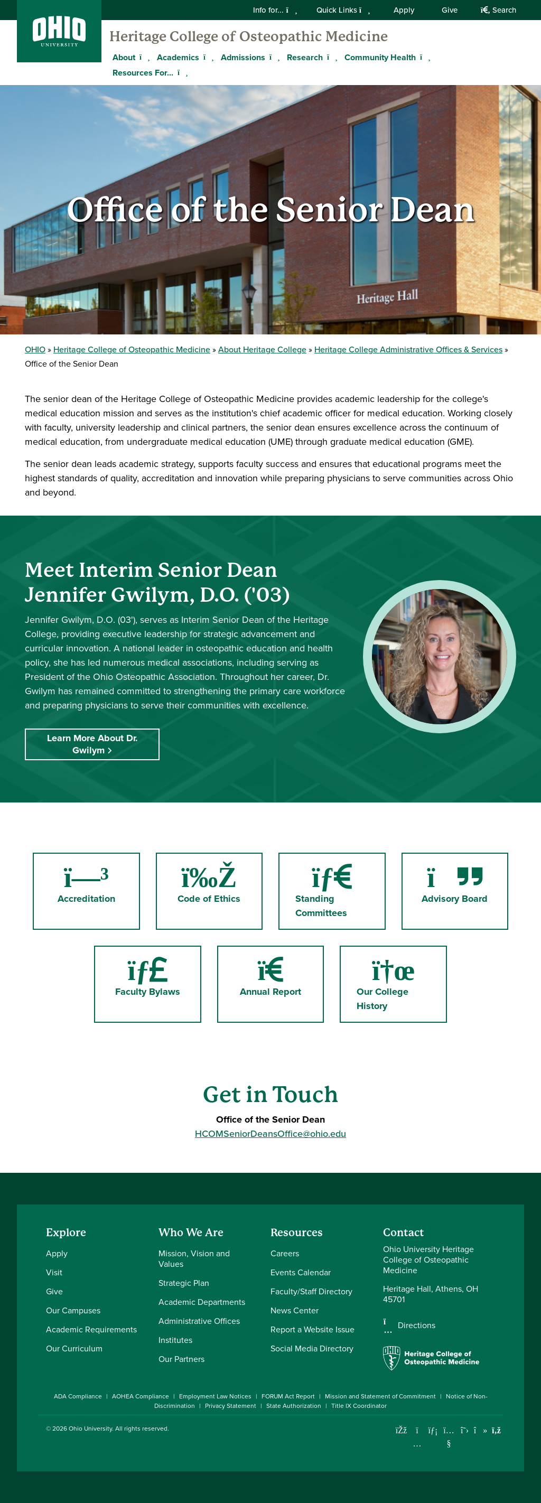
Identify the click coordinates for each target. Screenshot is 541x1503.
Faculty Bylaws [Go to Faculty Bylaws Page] (147, 976)
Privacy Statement (230, 1406)
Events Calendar (300, 1272)
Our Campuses (73, 1310)
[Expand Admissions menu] (273, 57)
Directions (416, 1325)
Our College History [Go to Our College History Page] (395, 984)
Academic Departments (201, 1302)
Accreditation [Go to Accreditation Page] (99, 883)
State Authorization (293, 1406)
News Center (294, 1310)
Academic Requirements (91, 1329)
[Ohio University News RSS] (496, 1430)
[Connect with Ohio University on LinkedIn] (433, 1430)
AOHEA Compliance (140, 1396)
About (124, 57)
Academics (178, 57)
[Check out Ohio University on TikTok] (480, 1430)
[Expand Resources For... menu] (181, 72)
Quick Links (343, 10)
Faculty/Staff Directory (311, 1291)
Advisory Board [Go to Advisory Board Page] (465, 883)
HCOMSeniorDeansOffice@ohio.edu (270, 1134)
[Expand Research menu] (331, 57)
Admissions (243, 57)
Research (305, 57)
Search (498, 10)
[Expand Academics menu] (207, 57)
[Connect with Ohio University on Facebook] (401, 1430)
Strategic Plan (183, 1283)
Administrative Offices (199, 1321)
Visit (54, 1272)
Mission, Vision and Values (194, 1258)
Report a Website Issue (312, 1329)
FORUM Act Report (288, 1396)
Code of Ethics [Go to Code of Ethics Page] (220, 883)
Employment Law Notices (215, 1396)
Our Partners (181, 1359)
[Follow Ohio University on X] (464, 1430)
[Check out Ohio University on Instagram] (417, 1443)
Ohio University (90, 1428)
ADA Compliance (78, 1396)
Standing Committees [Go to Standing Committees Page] (325, 891)
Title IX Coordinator (359, 1406)
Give (450, 10)
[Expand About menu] (143, 57)
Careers (284, 1253)
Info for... (275, 10)
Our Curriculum (74, 1348)
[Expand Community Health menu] (424, 57)
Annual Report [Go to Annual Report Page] (270, 976)
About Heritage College (262, 349)
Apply (404, 10)
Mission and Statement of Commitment (380, 1396)
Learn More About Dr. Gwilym (92, 744)
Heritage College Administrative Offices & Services (408, 349)
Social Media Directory (311, 1348)
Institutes (175, 1340)
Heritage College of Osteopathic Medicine (248, 36)
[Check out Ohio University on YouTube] (448, 1436)
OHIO (35, 349)
